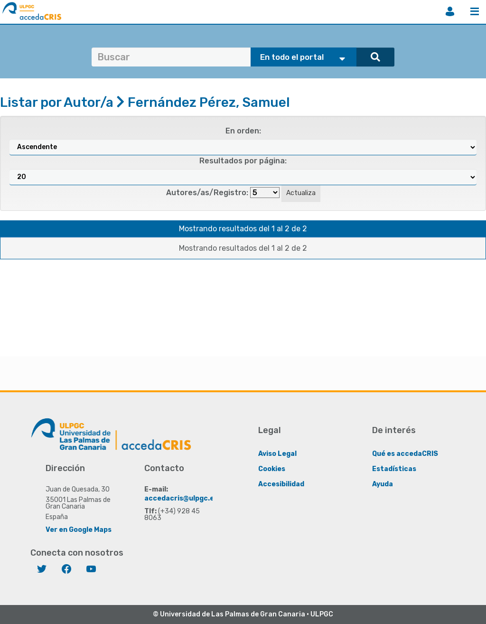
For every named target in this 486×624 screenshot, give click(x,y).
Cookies (271, 469)
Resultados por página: (243, 160)
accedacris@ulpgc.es (181, 498)
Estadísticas (394, 469)
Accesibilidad (281, 484)
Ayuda (382, 484)
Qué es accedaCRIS (405, 454)
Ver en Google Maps (79, 530)
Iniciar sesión (450, 11)
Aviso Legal (277, 454)
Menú (474, 11)
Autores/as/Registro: (207, 192)
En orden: (243, 130)
